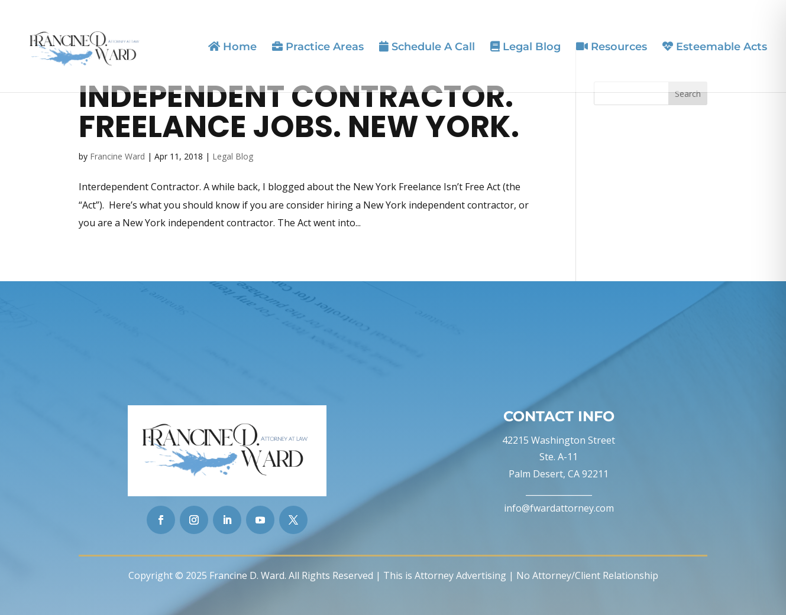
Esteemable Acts (714, 47)
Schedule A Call (427, 47)
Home (232, 47)
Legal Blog (525, 47)
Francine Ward (117, 156)
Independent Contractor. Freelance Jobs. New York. (299, 111)
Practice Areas (318, 47)
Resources (611, 47)
